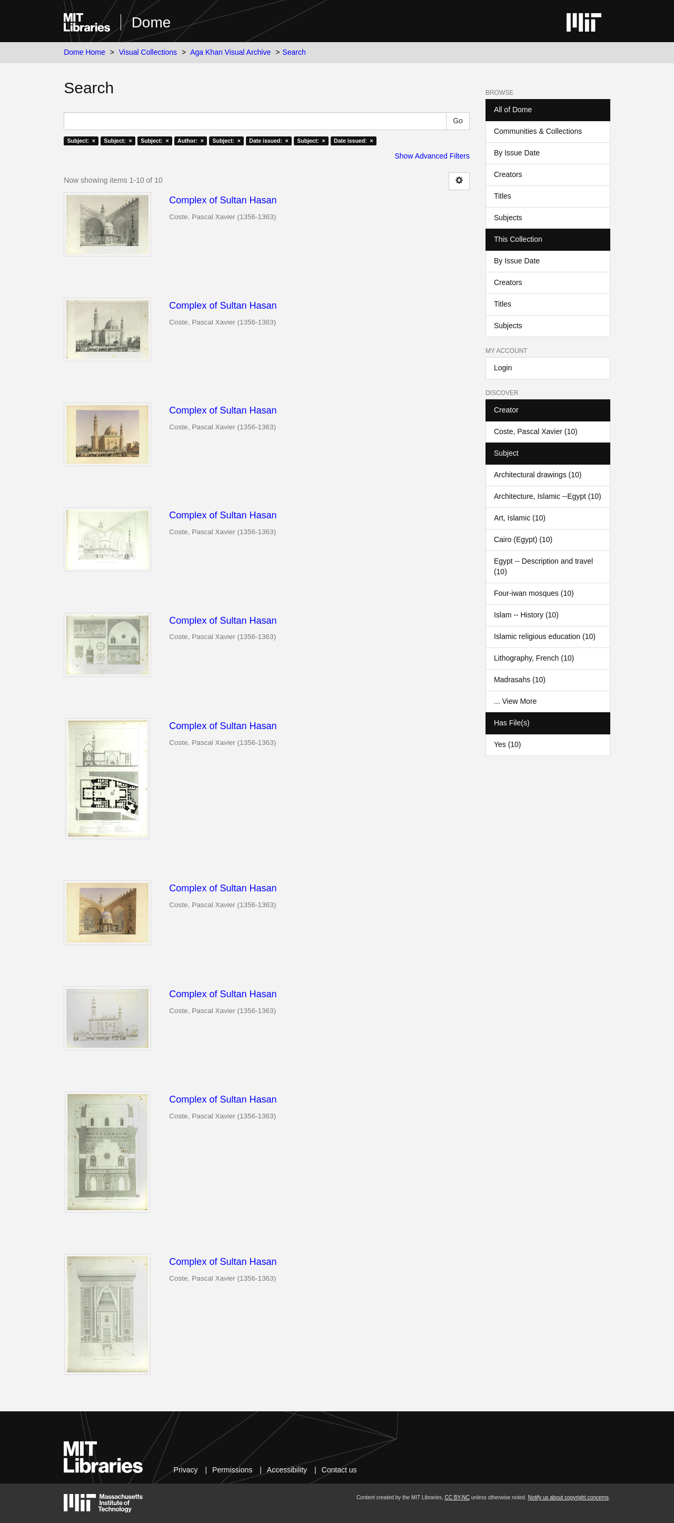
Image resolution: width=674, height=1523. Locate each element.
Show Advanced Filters (432, 156)
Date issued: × (268, 140)
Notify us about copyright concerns (568, 1497)
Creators (508, 174)
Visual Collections (148, 52)
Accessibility (287, 1470)
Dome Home (84, 52)
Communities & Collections (538, 131)
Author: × (190, 140)
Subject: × (81, 140)
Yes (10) (507, 744)
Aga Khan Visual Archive (230, 52)
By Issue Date (517, 153)
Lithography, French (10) (534, 658)
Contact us (339, 1470)
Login (503, 367)
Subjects (508, 217)
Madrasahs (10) (520, 679)
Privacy (186, 1470)
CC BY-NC (457, 1497)
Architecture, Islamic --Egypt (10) (547, 496)
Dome (151, 22)
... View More (515, 701)
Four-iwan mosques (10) (534, 593)
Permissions (232, 1470)
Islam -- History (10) (526, 615)
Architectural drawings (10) (538, 474)
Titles (502, 196)
